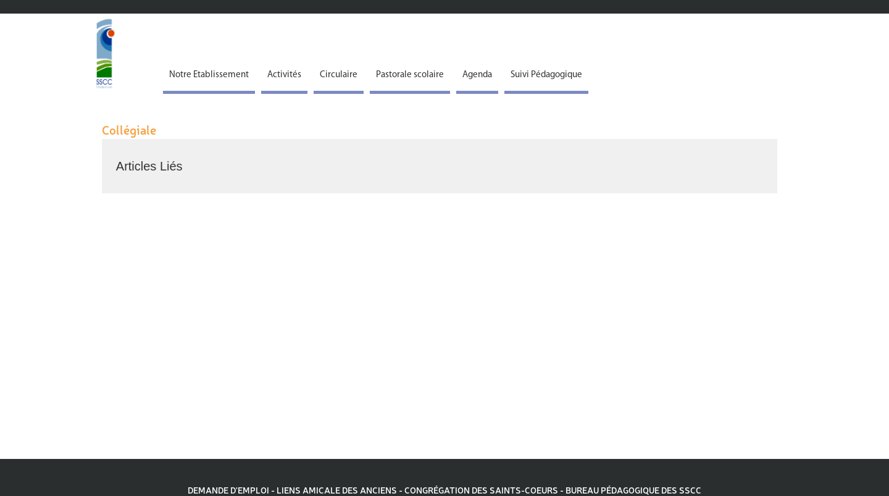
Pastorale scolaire (410, 75)
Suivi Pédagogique (546, 75)
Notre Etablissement (209, 75)
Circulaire (338, 75)
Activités (284, 75)
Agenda (477, 75)
